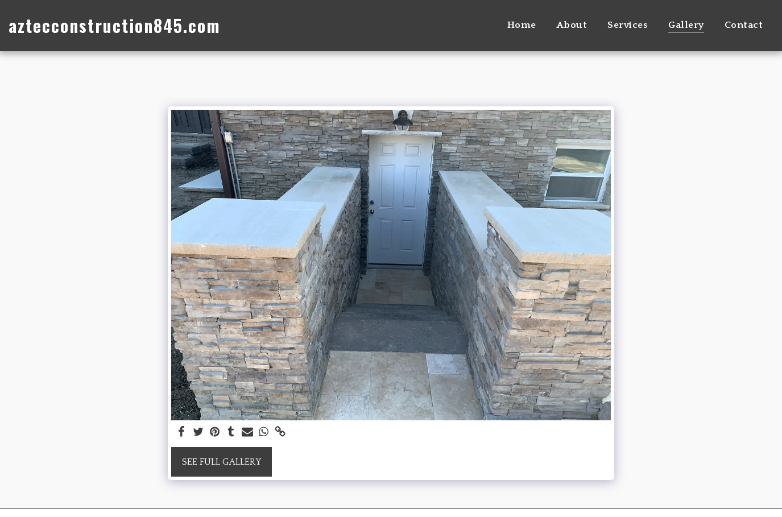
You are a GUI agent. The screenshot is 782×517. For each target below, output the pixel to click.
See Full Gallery (221, 462)
